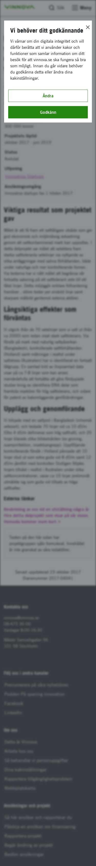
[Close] (88, 27)
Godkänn (48, 112)
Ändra (48, 95)
